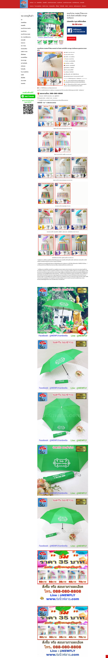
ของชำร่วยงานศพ (67, 2)
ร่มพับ (66, 6)
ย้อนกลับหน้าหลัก (71, 38)
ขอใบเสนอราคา (77, 6)
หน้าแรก (31, 2)
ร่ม (35, 2)
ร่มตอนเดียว (52, 6)
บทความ (71, 6)
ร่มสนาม (32, 6)
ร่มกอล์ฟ (82, 2)
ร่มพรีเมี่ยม (39, 2)
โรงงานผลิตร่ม (38, 6)
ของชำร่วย (59, 2)
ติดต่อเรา (84, 6)
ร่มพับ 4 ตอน (45, 6)
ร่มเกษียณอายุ (75, 2)
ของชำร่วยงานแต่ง (52, 2)
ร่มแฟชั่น (45, 2)
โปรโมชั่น (62, 6)
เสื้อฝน (57, 6)
